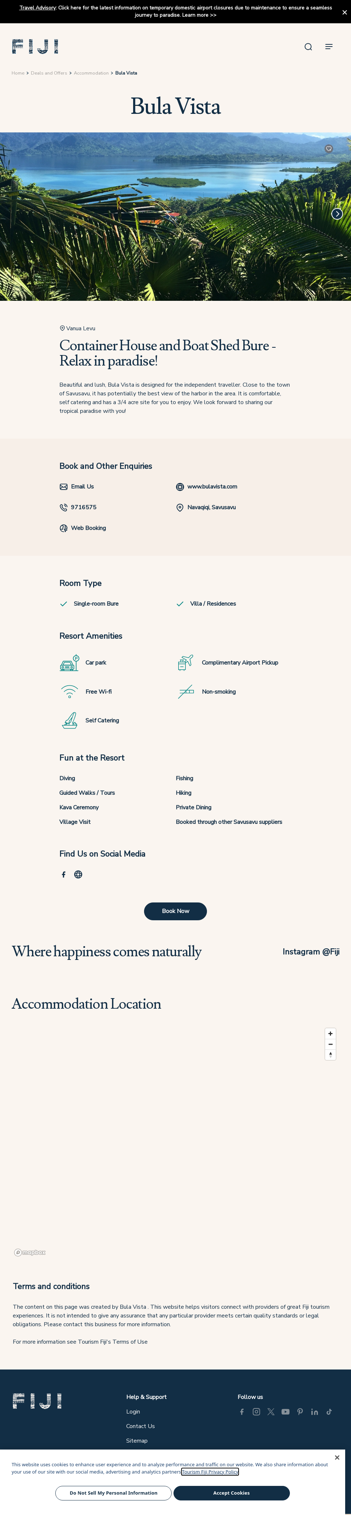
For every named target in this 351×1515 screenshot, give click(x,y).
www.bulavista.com (206, 486)
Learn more (195, 15)
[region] (175, 1142)
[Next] (337, 214)
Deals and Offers (49, 73)
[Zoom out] (330, 1044)
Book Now (175, 911)
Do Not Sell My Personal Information (113, 1493)
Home (18, 73)
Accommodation (91, 73)
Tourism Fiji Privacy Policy (210, 1471)
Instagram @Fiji (311, 951)
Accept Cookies (232, 1493)
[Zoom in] (330, 1033)
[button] (35, 46)
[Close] (337, 1458)
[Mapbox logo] (30, 1252)
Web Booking (82, 528)
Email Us (76, 486)
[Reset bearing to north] (330, 1054)
